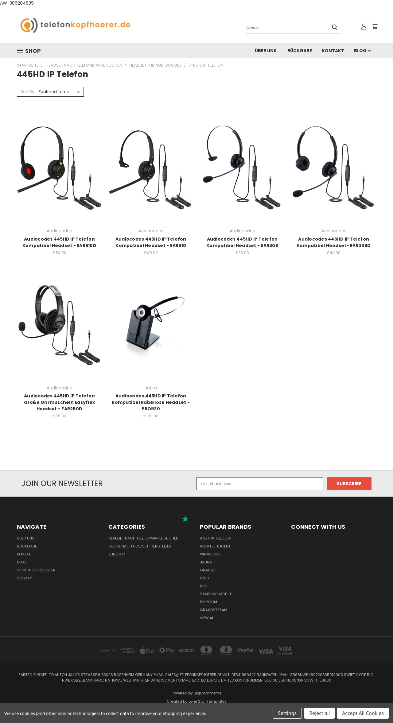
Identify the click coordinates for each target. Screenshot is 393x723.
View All (207, 618)
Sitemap (24, 578)
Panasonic (210, 554)
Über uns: (266, 51)
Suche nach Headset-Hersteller (139, 546)
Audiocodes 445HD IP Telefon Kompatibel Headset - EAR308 (242, 242)
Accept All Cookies (363, 713)
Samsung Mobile (216, 594)
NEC (203, 586)
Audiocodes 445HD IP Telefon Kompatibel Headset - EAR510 (150, 242)
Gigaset (208, 570)
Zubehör (116, 554)
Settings (287, 713)
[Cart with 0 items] (375, 26)
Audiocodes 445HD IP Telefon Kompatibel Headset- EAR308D (334, 242)
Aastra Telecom (216, 538)
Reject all (319, 713)
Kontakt (333, 51)
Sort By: (28, 92)
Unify (205, 578)
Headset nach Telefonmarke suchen (143, 538)
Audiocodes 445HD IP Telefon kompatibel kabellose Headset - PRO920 (151, 402)
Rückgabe (299, 51)
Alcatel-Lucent (215, 546)
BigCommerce (207, 693)
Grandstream (213, 610)
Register (47, 570)
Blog (362, 51)
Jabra (206, 562)
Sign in (24, 570)
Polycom (208, 602)
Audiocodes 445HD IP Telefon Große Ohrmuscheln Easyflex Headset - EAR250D (59, 402)
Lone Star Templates (208, 701)
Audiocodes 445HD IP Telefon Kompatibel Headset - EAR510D (59, 242)
